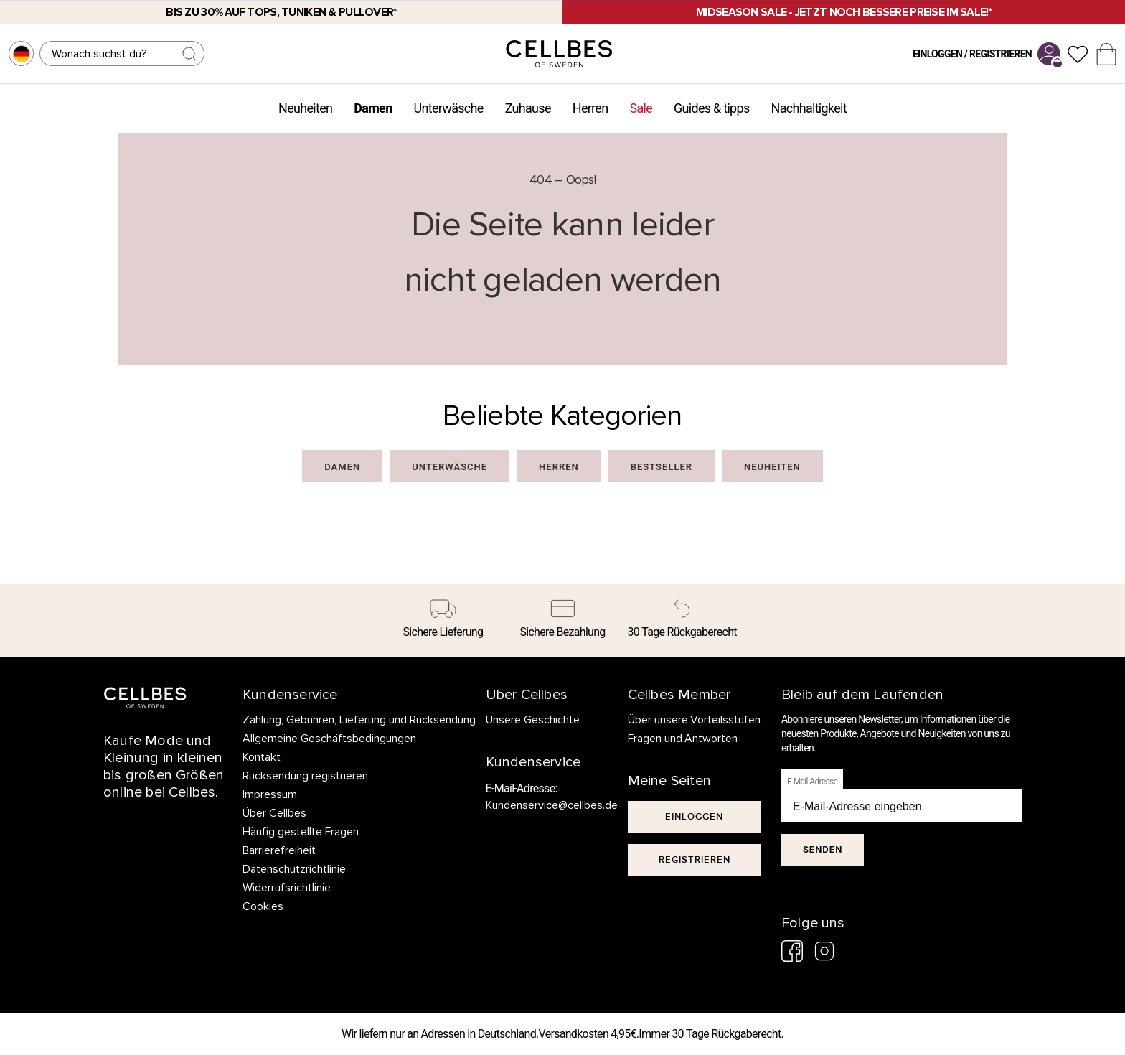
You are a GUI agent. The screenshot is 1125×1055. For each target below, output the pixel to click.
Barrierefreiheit (279, 850)
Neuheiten (305, 108)
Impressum (270, 794)
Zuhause (528, 108)
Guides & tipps (711, 108)
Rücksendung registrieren (305, 776)
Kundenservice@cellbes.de (552, 805)
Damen (373, 108)
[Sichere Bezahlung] (563, 620)
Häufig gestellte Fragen (301, 832)
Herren (590, 108)
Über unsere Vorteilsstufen (694, 720)
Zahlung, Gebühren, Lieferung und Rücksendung (359, 720)
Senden (822, 849)
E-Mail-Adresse (812, 782)
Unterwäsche (449, 108)
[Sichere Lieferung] (443, 620)
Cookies (263, 906)
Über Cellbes (274, 813)
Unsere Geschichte (533, 720)
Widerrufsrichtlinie (287, 888)
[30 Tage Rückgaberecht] (682, 620)
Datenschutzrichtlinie (294, 869)
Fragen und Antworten (683, 738)
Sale (640, 108)
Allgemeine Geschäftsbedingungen (329, 738)
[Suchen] (121, 53)
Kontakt (262, 757)
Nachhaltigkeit (809, 108)
